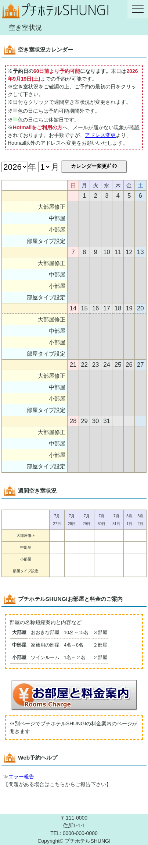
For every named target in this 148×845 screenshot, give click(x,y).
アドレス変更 (100, 135)
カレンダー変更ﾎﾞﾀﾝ (94, 166)
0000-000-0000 (80, 833)
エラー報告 (21, 776)
